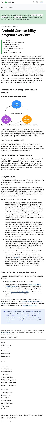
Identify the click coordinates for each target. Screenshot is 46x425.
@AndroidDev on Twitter (7, 371)
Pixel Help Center (5, 395)
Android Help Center (6, 392)
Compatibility (14, 26)
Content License (5, 332)
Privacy (32, 415)
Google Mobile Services (7, 403)
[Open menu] (2, 2)
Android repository (6, 345)
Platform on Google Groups (8, 380)
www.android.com (6, 400)
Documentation (7, 7)
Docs (7, 26)
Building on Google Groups (8, 382)
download (16, 257)
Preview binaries (5, 353)
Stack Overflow (5, 406)
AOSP (2, 26)
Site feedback (39, 415)
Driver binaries (5, 359)
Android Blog (4, 374)
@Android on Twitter (6, 369)
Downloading (5, 351)
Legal (20, 415)
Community (14, 415)
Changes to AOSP (24, 19)
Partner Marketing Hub (30, 305)
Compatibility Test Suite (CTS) (20, 292)
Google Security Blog (7, 377)
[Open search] (34, 2)
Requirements (5, 348)
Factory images (5, 356)
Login (41, 2)
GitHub (3, 361)
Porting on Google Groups (8, 385)
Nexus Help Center (6, 398)
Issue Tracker (4, 409)
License (26, 415)
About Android (5, 415)
